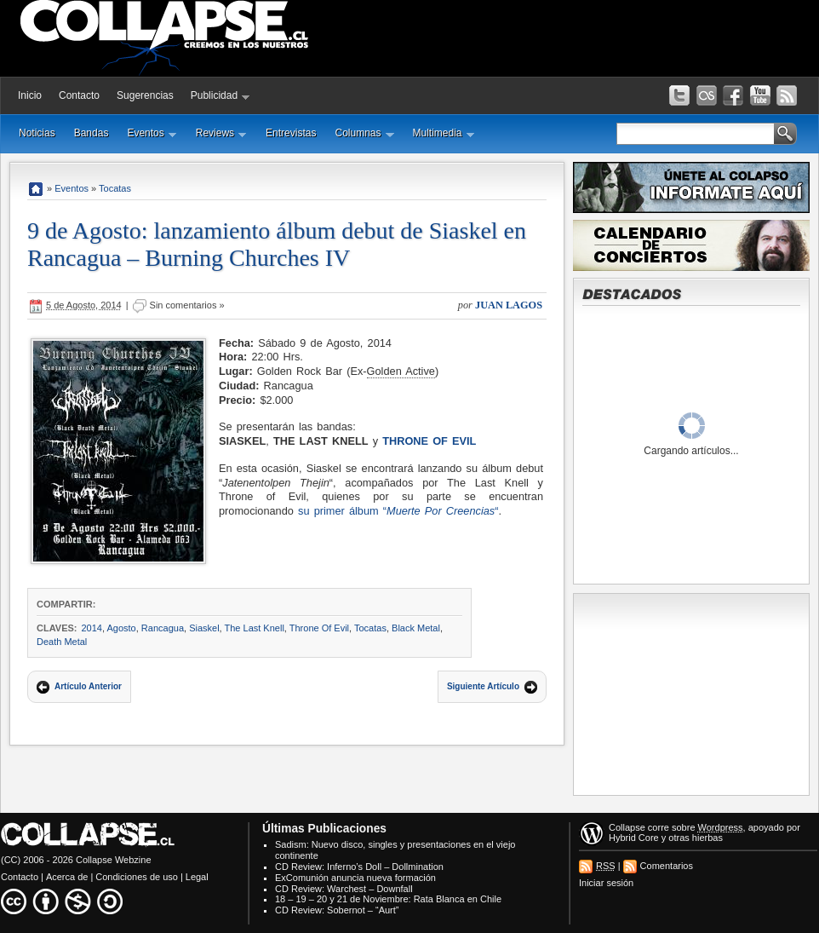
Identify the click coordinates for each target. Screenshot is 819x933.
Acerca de (67, 877)
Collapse (627, 827)
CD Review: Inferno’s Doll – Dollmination (359, 866)
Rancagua (162, 628)
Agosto (120, 628)
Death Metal (62, 641)
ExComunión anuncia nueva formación (355, 878)
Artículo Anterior (88, 686)
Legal (197, 877)
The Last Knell (254, 628)
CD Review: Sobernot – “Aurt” (337, 910)
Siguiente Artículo (483, 686)
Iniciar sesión (606, 883)
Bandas (91, 133)
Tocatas (115, 188)
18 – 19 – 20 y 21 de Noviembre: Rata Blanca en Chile (388, 899)
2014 (91, 628)
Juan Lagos (508, 305)
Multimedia (444, 133)
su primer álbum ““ (398, 510)
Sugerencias (145, 95)
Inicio (30, 95)
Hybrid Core (634, 837)
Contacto (79, 95)
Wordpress (720, 827)
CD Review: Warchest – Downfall (344, 889)
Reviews (221, 133)
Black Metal (416, 628)
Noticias (37, 133)
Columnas (364, 133)
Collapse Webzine (113, 860)
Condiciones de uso (136, 877)
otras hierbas (695, 837)
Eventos (151, 133)
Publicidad (220, 95)
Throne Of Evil (429, 441)
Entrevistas (291, 133)
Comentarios (666, 866)
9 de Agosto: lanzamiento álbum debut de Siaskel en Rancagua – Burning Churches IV (276, 244)
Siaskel (204, 628)
